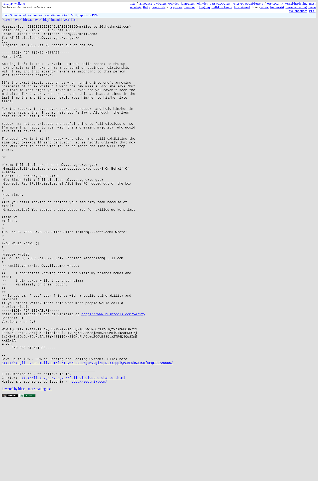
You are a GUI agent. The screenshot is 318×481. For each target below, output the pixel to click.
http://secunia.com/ (88, 461)
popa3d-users (254, 3)
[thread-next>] (32, 19)
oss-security (275, 3)
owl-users (160, 3)
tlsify (146, 7)
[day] (46, 19)
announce (145, 3)
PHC (312, 11)
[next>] (17, 19)
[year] (66, 19)
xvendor (189, 7)
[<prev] (7, 19)
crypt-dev (176, 7)
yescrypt (237, 3)
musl (312, 3)
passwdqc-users (220, 3)
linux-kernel (242, 7)
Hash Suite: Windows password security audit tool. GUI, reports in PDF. (50, 15)
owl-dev (173, 3)
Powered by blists (13, 468)
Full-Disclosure (222, 7)
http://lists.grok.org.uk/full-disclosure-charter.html (72, 456)
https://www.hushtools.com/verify (113, 379)
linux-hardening (296, 7)
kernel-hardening (296, 3)
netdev (264, 7)
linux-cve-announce (302, 9)
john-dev (202, 3)
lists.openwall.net (13, 3)
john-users (188, 3)
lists (132, 3)
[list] (74, 19)
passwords (158, 7)
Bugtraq (204, 7)
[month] (56, 19)
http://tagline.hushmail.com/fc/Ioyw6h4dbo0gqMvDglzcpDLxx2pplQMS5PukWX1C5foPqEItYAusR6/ (87, 438)
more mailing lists (40, 468)
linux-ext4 (277, 7)
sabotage (135, 7)
